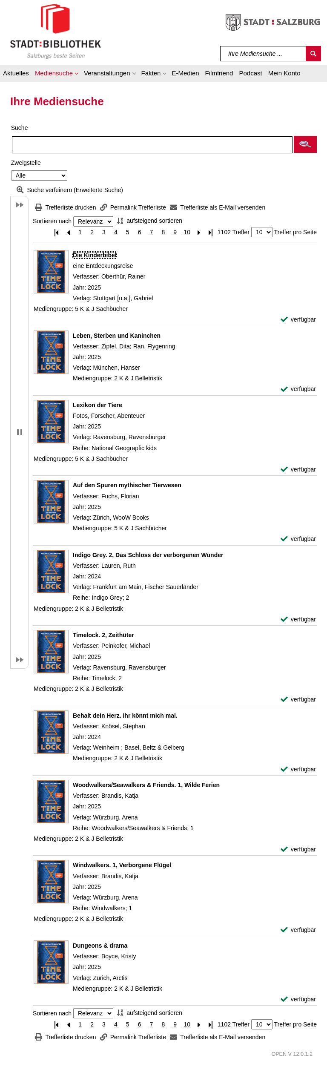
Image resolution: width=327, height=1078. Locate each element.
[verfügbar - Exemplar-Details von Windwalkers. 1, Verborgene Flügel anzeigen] (298, 930)
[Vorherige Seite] (68, 232)
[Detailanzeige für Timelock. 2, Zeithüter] (103, 635)
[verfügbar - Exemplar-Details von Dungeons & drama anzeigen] (298, 999)
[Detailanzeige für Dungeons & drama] (100, 945)
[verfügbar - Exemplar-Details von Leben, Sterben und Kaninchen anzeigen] (298, 389)
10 (187, 232)
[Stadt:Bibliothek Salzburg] (55, 31)
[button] (56, 74)
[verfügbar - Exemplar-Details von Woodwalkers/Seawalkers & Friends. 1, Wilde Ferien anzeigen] (298, 849)
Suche (19, 127)
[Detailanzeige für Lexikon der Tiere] (97, 405)
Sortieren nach (52, 221)
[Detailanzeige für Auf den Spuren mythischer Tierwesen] (127, 485)
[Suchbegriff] (263, 53)
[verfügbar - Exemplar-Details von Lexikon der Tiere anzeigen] (298, 469)
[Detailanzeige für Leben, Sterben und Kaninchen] (117, 335)
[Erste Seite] (56, 232)
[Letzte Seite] (211, 232)
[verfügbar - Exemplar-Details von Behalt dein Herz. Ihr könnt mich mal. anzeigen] (298, 769)
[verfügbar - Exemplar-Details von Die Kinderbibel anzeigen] (298, 319)
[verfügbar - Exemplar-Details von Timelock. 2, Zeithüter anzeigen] (298, 699)
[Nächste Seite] (199, 232)
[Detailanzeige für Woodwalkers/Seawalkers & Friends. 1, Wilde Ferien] (146, 785)
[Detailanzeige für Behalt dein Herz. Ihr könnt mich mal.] (125, 715)
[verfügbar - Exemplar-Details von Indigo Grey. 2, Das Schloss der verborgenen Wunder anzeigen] (298, 619)
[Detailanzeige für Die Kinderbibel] (95, 255)
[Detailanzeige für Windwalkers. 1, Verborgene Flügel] (122, 865)
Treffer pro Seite (295, 232)
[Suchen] (313, 53)
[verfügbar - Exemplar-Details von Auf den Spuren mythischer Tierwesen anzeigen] (298, 539)
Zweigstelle (26, 162)
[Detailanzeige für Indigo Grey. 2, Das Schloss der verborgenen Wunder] (148, 555)
